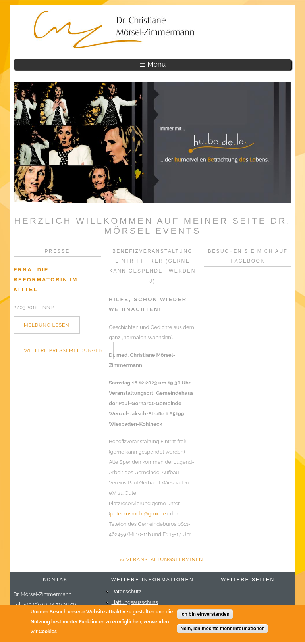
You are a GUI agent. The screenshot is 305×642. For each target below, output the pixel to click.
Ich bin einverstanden (204, 615)
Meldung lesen (46, 325)
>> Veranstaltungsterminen (161, 559)
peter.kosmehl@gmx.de (138, 514)
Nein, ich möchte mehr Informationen (222, 629)
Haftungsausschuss (135, 602)
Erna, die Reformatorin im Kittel (46, 279)
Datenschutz (126, 591)
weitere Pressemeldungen (63, 350)
